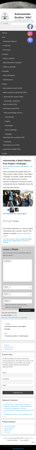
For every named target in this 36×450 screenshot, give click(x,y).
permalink (5, 242)
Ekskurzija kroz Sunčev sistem (13, 96)
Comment (7, 261)
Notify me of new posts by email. (13, 307)
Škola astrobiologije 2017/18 (13, 113)
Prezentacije (9, 125)
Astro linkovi (7, 50)
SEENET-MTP (8, 430)
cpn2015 (5, 240)
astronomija (28, 239)
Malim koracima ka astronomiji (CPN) (15, 92)
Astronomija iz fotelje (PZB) (11, 149)
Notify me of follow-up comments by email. (16, 304)
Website (6, 301)
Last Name (5, 379)
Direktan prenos (8, 79)
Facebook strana (8, 347)
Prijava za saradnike (9, 67)
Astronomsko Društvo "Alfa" (17, 438)
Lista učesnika (9, 117)
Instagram (6, 345)
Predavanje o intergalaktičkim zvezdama (15, 408)
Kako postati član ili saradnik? (12, 62)
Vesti (3, 37)
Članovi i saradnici (9, 58)
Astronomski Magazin (10, 426)
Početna (4, 33)
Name (6, 287)
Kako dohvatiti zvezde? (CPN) (12, 88)
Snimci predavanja (9, 75)
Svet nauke (7, 432)
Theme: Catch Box (24, 440)
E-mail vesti (6, 45)
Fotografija (8, 134)
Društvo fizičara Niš (9, 428)
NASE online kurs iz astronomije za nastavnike (17, 404)
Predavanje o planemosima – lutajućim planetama (17, 406)
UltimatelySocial (18, 449)
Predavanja (7, 141)
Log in (33, 442)
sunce (10, 240)
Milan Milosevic (25, 166)
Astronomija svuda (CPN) (11, 108)
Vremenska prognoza (10, 41)
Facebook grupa (8, 349)
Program (7, 121)
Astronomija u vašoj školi (12, 101)
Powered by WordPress (12, 440)
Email (5, 294)
